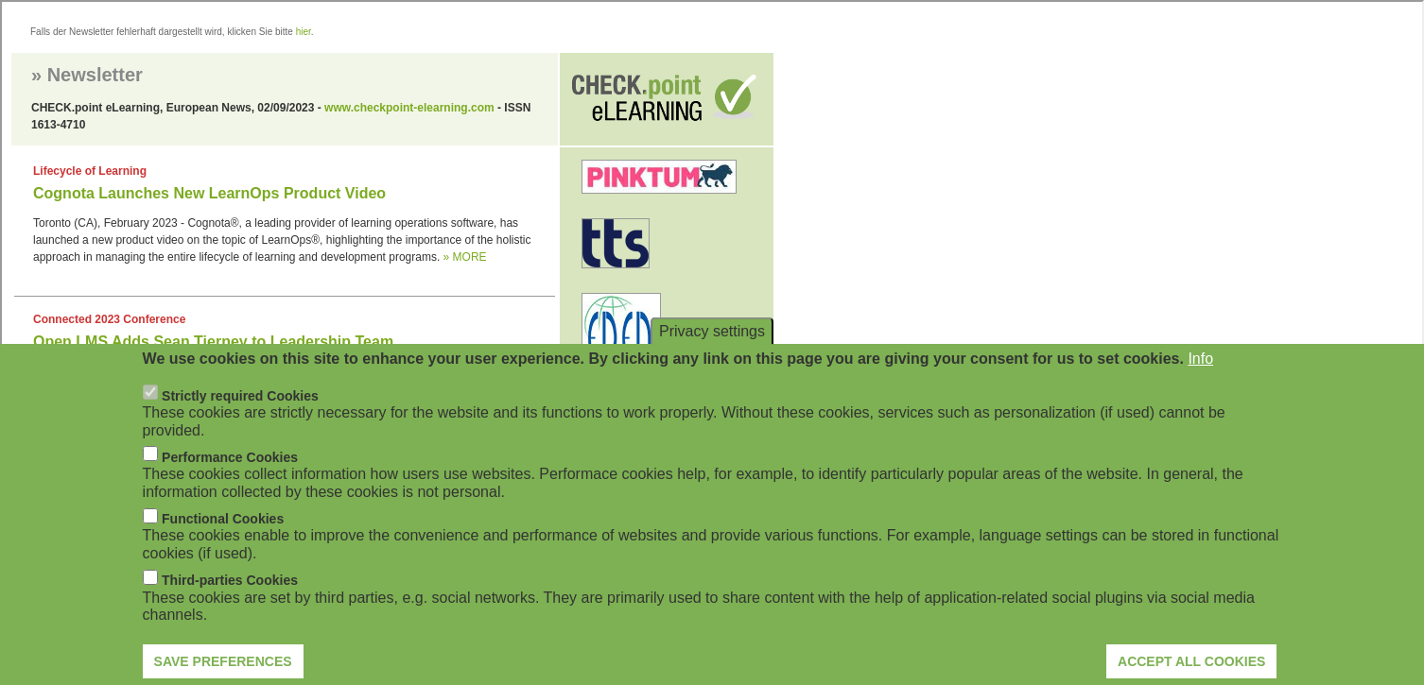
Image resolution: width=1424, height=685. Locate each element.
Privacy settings (712, 346)
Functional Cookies (223, 533)
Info (1200, 375)
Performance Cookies (230, 472)
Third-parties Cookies (230, 596)
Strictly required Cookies (240, 411)
